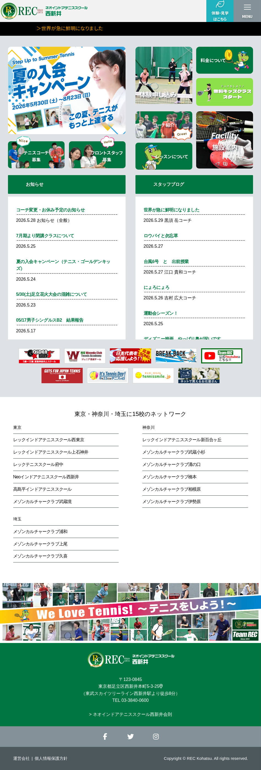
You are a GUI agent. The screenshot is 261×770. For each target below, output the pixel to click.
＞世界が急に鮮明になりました (87, 28)
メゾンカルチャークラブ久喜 (40, 556)
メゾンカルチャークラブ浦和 (40, 531)
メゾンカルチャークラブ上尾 (40, 544)
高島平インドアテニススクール (42, 489)
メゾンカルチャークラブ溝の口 (171, 464)
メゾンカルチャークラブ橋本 (169, 476)
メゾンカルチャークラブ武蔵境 (42, 501)
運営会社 (21, 758)
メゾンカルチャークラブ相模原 (171, 489)
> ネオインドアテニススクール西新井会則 (130, 714)
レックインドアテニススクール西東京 (48, 439)
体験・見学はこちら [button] (220, 11)
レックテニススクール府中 (38, 464)
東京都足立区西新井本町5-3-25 (130, 686)
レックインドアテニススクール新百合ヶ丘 (182, 439)
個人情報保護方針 (51, 758)
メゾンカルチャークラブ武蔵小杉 (173, 452)
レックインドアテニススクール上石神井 (50, 452)
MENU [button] (247, 16)
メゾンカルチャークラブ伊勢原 (171, 501)
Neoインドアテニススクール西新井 (46, 476)
